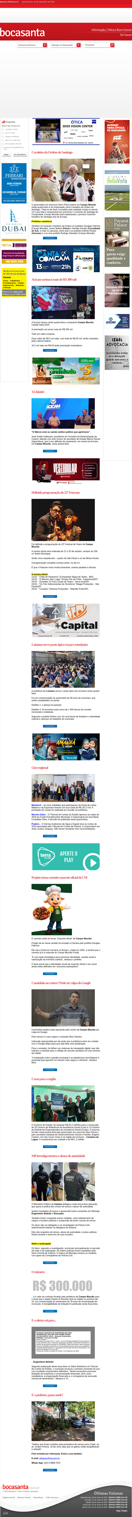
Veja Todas (121, 1511)
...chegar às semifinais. (11, 136)
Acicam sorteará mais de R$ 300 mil (54, 279)
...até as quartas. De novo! (12, 144)
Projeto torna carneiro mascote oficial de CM (59, 877)
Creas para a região (44, 1079)
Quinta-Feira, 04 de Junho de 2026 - (104, 1507)
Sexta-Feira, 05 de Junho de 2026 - (105, 1505)
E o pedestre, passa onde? (47, 1395)
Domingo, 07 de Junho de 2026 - (106, 1500)
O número (38, 1272)
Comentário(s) (49, 238)
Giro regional (40, 768)
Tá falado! (38, 392)
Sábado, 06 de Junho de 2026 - (106, 1502)
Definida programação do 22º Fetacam (56, 492)
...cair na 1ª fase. (9, 133)
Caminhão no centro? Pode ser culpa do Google (61, 983)
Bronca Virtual (24, 1497)
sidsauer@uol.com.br (49, 1458)
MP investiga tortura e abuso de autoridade (58, 1156)
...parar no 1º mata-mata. (12, 140)
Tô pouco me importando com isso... (14, 148)
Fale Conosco (52, 1497)
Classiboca (38, 1497)
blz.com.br (6, 1513)
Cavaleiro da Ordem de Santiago (52, 152)
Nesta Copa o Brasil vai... (11, 126)
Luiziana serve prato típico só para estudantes (60, 645)
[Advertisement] (30, 86)
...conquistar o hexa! (10, 129)
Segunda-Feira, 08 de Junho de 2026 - (104, 1497)
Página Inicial (9, 1497)
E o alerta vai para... (44, 1320)
